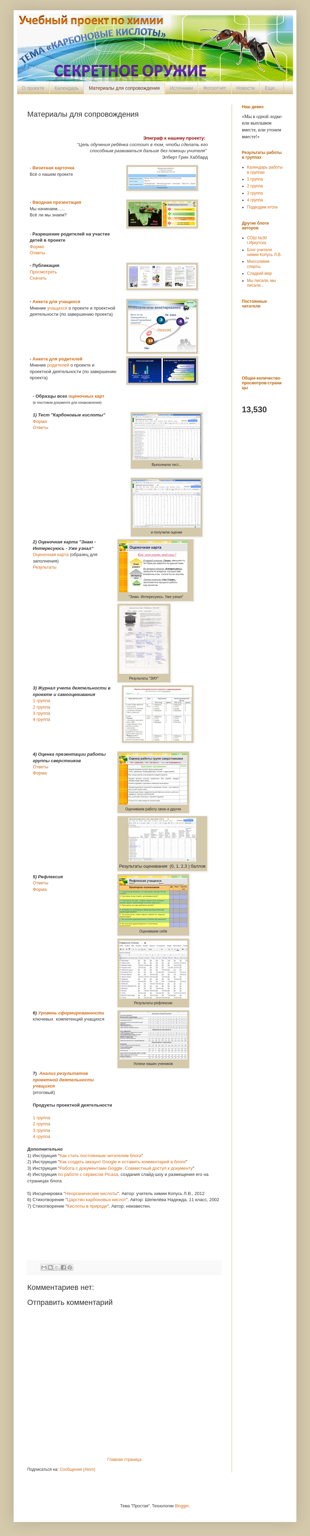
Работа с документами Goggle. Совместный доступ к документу (126, 1168)
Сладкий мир (259, 273)
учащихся (57, 308)
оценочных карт (86, 396)
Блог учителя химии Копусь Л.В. (264, 252)
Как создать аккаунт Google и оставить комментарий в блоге (123, 1161)
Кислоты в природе (87, 1206)
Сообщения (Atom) (77, 1469)
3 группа (41, 713)
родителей (58, 365)
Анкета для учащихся (56, 301)
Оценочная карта (50, 554)
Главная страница (124, 1459)
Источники (181, 88)
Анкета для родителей (57, 358)
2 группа (41, 707)
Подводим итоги (262, 207)
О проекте (33, 88)
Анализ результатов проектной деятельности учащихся (63, 1080)
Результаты (44, 567)
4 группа (41, 719)
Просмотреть (43, 271)
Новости (245, 88)
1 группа (41, 700)
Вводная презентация (56, 202)
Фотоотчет (214, 88)
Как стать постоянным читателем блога (100, 1155)
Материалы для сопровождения (124, 88)
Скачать (38, 278)
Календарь (67, 88)
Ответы (37, 252)
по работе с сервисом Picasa (88, 1174)
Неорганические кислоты (91, 1193)
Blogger (182, 1506)
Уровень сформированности (71, 1012)
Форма (37, 246)
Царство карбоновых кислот (96, 1199)
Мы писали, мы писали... (261, 283)
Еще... (272, 88)
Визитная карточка (53, 167)
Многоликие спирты (258, 264)
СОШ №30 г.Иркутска (257, 240)
